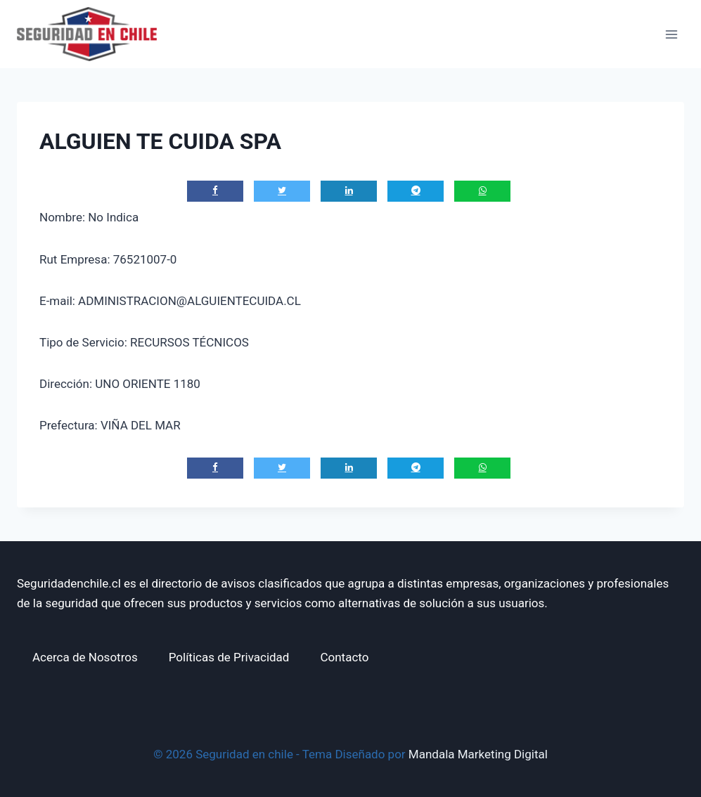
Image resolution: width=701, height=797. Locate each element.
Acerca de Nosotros (85, 657)
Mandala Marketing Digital (478, 754)
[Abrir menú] (671, 34)
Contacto (344, 657)
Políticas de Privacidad (229, 657)
